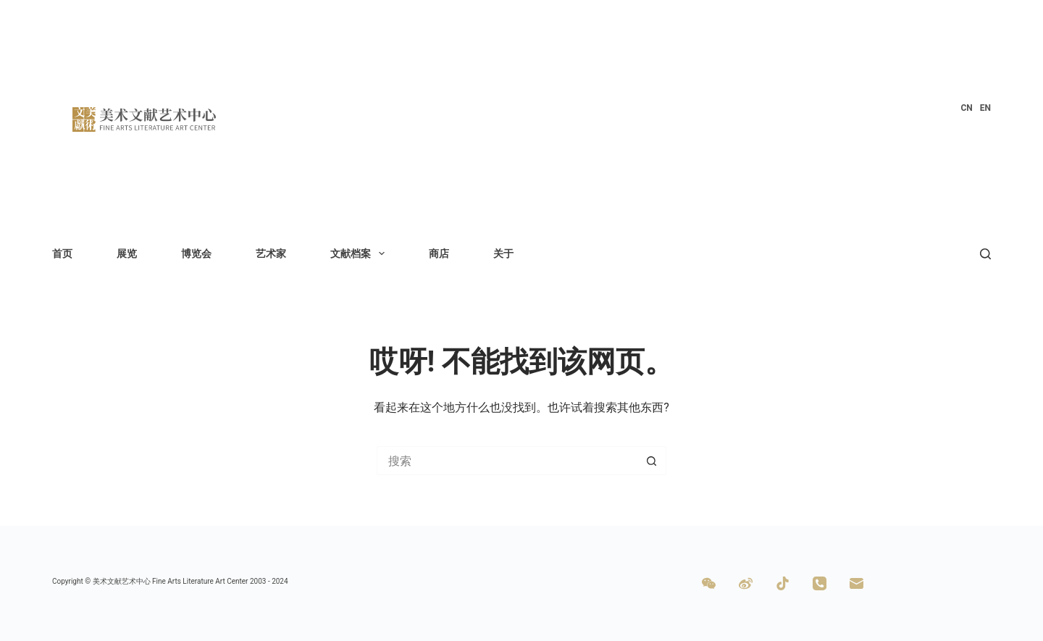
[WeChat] (709, 583)
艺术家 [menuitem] (271, 253)
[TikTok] (782, 583)
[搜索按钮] (651, 460)
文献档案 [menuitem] (360, 253)
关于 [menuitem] (503, 253)
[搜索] (985, 253)
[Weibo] (746, 583)
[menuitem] (966, 108)
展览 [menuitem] (127, 253)
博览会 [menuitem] (196, 253)
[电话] (819, 583)
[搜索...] (507, 460)
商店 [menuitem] (439, 253)
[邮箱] (856, 583)
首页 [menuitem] (62, 253)
